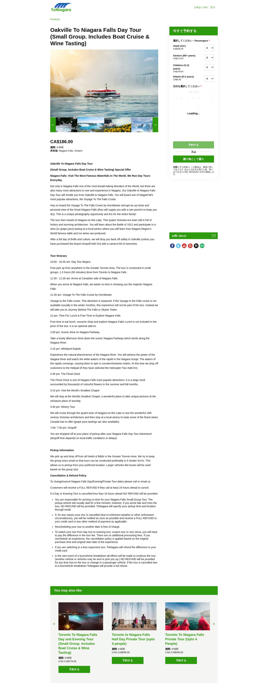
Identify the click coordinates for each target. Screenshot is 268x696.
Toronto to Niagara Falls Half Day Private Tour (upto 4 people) (133, 639)
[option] (63, 124)
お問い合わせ (179, 235)
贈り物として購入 (193, 159)
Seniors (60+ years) (184, 57)
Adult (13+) (184, 47)
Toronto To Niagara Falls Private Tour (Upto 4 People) (184, 639)
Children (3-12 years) (184, 68)
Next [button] (214, 624)
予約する (74, 669)
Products (55, 19)
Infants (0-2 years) (184, 78)
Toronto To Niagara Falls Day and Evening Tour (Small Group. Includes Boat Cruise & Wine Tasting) (77, 643)
